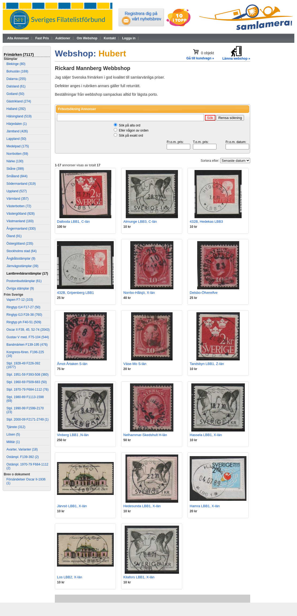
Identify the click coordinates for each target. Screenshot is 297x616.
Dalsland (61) (15, 86)
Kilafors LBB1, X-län (138, 577)
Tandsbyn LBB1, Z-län (207, 364)
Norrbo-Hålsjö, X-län (139, 293)
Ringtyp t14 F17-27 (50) (23, 307)
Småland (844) (17, 176)
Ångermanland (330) (21, 228)
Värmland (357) (17, 199)
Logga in (128, 38)
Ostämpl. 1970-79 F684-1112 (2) (27, 466)
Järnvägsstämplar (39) (22, 266)
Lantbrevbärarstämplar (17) (27, 273)
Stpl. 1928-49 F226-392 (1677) (23, 365)
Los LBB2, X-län (69, 577)
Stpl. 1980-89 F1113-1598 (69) (25, 399)
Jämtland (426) (17, 131)
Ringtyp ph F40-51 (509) (23, 322)
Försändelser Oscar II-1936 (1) (25, 481)
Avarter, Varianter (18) (22, 449)
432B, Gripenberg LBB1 (75, 293)
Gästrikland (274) (18, 101)
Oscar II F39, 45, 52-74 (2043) (28, 330)
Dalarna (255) (16, 79)
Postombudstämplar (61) (23, 281)
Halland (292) (16, 109)
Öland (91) (14, 236)
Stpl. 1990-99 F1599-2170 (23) (25, 410)
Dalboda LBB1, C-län (73, 222)
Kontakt (110, 38)
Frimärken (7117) (19, 54)
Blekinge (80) (15, 64)
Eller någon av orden (133, 130)
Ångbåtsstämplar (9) (20, 258)
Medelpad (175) (17, 146)
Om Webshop (87, 38)
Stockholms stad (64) (21, 251)
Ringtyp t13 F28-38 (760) (24, 315)
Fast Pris (42, 38)
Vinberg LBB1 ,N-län (73, 435)
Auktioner (62, 38)
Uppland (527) (16, 191)
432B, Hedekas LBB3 (206, 222)
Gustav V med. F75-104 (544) (27, 337)
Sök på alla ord (129, 125)
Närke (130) (14, 161)
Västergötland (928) (20, 213)
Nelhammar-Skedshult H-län (145, 435)
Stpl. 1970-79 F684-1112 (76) (27, 389)
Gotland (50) (15, 94)
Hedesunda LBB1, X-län (142, 506)
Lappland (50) (16, 139)
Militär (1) (13, 442)
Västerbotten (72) (18, 206)
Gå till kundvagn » (200, 58)
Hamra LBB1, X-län (205, 506)
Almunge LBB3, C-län (140, 222)
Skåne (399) (15, 169)
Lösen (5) (13, 434)
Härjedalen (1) (16, 124)
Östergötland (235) (19, 243)
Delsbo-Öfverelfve (204, 293)
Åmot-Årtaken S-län (72, 364)
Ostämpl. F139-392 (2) (22, 457)
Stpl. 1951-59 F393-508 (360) (27, 374)
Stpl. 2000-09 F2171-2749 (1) (27, 419)
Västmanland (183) (19, 221)
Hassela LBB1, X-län (206, 435)
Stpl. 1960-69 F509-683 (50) (26, 382)
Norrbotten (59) (17, 154)
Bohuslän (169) (17, 71)
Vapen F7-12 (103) (19, 300)
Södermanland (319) (21, 184)
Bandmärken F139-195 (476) (27, 344)
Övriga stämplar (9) (20, 288)
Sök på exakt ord (131, 135)
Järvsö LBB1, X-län (72, 506)
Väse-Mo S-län (134, 364)
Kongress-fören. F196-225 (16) (25, 354)
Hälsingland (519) (19, 116)
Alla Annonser (18, 38)
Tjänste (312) (15, 427)
